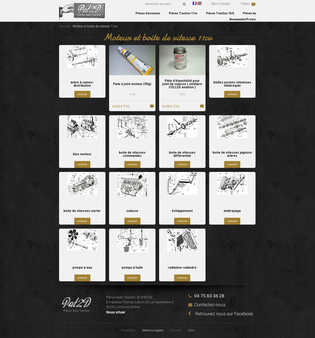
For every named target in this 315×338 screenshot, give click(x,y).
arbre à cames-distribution (82, 84)
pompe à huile (132, 267)
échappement (182, 211)
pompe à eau (82, 267)
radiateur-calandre (182, 267)
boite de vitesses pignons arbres (232, 154)
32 (171, 106)
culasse (132, 211)
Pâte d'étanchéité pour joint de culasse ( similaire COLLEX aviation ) (182, 84)
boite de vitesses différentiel (182, 154)
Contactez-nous (209, 304)
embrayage (232, 211)
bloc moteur (82, 154)
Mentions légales (153, 330)
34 (121, 106)
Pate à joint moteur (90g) (132, 84)
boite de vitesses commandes (132, 154)
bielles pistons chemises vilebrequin (232, 84)
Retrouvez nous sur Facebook (220, 313)
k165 (132, 94)
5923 (182, 94)
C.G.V (190, 330)
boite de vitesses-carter (82, 211)
